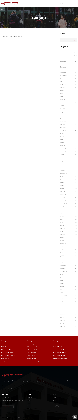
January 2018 (68, 198)
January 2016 (68, 262)
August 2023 (68, 100)
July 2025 (68, 78)
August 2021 (68, 133)
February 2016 (68, 259)
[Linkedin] (11, 389)
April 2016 (68, 256)
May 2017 (68, 222)
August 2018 (68, 176)
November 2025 (68, 75)
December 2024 (68, 91)
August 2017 (68, 213)
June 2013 (68, 317)
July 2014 (68, 302)
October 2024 (68, 94)
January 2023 (68, 112)
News (68, 55)
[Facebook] (12, 386)
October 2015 (68, 268)
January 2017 (68, 235)
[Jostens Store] (6, 386)
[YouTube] (8, 389)
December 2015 (68, 265)
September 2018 (68, 173)
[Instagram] (2, 389)
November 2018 (68, 167)
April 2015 (68, 287)
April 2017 (68, 225)
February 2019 (68, 158)
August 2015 (68, 274)
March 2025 (68, 81)
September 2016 (68, 244)
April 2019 (68, 155)
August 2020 (68, 146)
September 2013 (68, 314)
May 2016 (68, 253)
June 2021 (68, 140)
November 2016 (68, 241)
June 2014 (68, 305)
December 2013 (68, 308)
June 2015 (68, 280)
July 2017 (68, 216)
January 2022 (68, 124)
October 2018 (68, 170)
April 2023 (68, 106)
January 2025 (68, 88)
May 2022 (68, 115)
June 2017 (68, 219)
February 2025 (68, 84)
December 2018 (68, 164)
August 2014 (68, 299)
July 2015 (68, 277)
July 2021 (68, 136)
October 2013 (68, 311)
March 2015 (68, 290)
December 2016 (68, 238)
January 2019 (68, 161)
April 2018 (68, 189)
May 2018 (68, 186)
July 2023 (68, 103)
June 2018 (68, 182)
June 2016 (68, 250)
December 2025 (68, 72)
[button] (8, 407)
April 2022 (68, 118)
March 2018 (68, 192)
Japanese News (68, 52)
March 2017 (68, 228)
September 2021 (68, 130)
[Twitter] (15, 386)
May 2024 (68, 97)
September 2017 (68, 210)
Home (2, 9)
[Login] (2, 386)
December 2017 (68, 201)
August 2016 (68, 247)
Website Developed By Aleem (70, 416)
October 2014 (68, 293)
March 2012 (68, 326)
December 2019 (68, 152)
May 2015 (68, 284)
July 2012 (68, 323)
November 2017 (68, 204)
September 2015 (68, 271)
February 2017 (68, 231)
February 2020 (68, 149)
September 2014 (68, 296)
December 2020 (68, 143)
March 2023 (68, 109)
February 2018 (68, 195)
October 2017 (68, 207)
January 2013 (68, 320)
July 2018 (68, 179)
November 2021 (68, 127)
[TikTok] (5, 389)
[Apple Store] (9, 386)
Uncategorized (68, 61)
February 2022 (68, 121)
